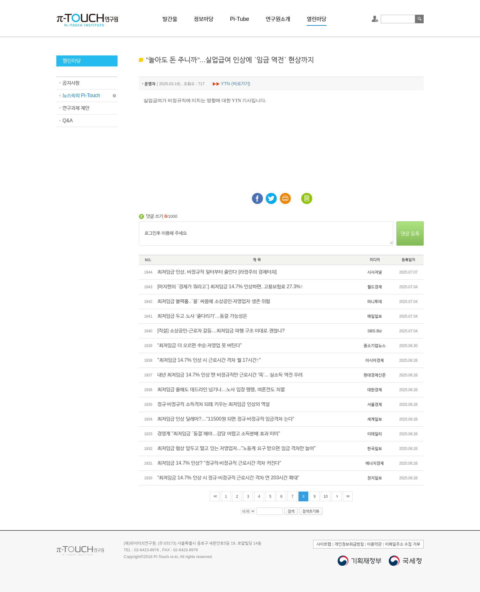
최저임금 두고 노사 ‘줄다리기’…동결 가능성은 (202, 316)
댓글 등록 (410, 233)
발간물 (170, 19)
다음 (337, 496)
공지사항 (71, 82)
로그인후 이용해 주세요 (266, 233)
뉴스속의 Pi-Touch (81, 95)
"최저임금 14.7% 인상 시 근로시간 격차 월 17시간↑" (209, 360)
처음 (215, 496)
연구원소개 (278, 19)
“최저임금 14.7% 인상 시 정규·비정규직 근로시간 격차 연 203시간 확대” (228, 477)
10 (326, 496)
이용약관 (374, 544)
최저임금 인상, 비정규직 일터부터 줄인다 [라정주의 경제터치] (217, 271)
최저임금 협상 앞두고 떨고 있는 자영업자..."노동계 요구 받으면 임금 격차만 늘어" (236, 448)
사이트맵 (324, 544)
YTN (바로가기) (235, 83)
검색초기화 (310, 511)
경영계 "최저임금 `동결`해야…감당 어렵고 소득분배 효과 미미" (218, 433)
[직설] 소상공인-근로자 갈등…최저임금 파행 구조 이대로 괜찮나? (221, 330)
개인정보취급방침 (349, 544)
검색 (419, 19)
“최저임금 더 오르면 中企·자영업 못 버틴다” (199, 345)
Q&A (67, 120)
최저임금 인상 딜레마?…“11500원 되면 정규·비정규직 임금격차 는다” (225, 418)
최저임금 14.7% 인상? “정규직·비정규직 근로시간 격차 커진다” (219, 463)
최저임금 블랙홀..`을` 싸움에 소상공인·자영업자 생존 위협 (213, 301)
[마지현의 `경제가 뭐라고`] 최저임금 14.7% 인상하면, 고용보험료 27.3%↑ (230, 286)
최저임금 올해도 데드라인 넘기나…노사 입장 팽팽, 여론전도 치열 (221, 389)
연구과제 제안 (75, 108)
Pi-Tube (239, 19)
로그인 (376, 19)
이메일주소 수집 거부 (402, 544)
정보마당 (203, 19)
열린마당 (316, 19)
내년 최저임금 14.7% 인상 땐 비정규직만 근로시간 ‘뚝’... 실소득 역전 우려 (229, 374)
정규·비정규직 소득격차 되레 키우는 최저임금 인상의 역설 (213, 404)
